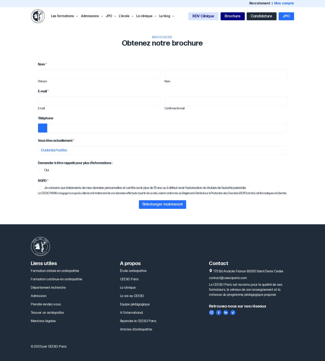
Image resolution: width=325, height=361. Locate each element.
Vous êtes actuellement (56, 141)
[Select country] (42, 128)
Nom (167, 81)
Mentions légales (43, 321)
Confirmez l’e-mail (174, 108)
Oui (46, 170)
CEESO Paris (131, 279)
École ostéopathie (133, 271)
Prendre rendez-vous (46, 304)
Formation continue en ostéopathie (56, 279)
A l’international (131, 313)
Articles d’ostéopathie (136, 330)
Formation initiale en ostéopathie (55, 271)
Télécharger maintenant (162, 204)
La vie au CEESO (132, 296)
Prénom (42, 81)
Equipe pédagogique (135, 304)
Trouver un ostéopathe (47, 313)
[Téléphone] (162, 128)
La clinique (128, 288)
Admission (38, 296)
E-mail (41, 108)
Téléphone (45, 118)
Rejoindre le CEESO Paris (138, 321)
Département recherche (48, 288)
